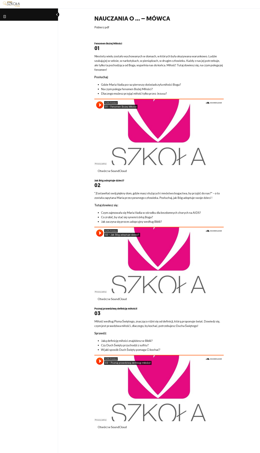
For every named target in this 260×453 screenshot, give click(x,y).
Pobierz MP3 (145, 299)
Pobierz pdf (101, 27)
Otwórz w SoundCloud (112, 171)
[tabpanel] (159, 230)
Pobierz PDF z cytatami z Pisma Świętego (163, 171)
